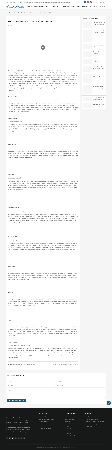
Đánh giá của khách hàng (45, 428)
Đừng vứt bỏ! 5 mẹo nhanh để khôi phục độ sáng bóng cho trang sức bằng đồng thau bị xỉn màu (99, 76)
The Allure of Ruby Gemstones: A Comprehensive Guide (98, 53)
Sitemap (72, 447)
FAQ (40, 426)
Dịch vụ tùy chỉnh (43, 416)
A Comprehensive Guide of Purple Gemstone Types (99, 67)
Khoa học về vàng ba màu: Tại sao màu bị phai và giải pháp (99, 23)
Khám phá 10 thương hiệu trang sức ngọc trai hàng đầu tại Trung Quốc (35, 12)
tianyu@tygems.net (93, 419)
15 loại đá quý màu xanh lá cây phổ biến (99, 60)
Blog (15, 12)
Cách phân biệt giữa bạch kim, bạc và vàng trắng (98, 98)
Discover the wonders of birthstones (98, 46)
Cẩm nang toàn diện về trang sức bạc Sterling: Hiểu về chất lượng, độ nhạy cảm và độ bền (98, 87)
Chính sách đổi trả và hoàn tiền (46, 419)
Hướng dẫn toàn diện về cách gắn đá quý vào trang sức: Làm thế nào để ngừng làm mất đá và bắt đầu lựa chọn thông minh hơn (99, 32)
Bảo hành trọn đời (43, 421)
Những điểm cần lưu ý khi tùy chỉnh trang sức (98, 105)
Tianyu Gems (9, 12)
